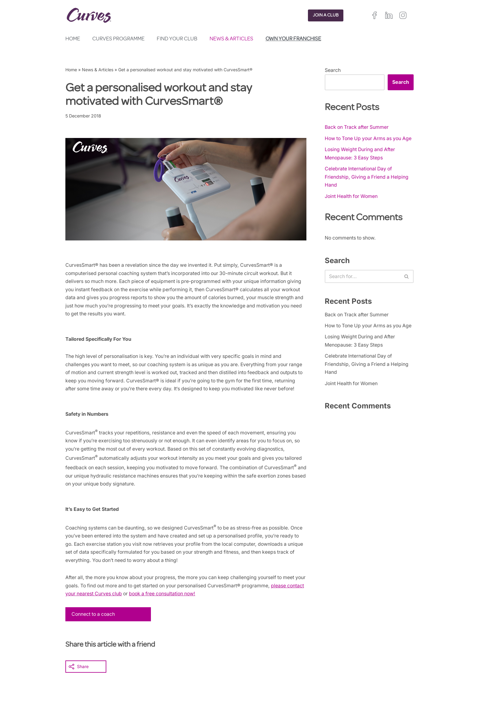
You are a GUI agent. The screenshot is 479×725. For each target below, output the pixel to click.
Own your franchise (293, 39)
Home (72, 39)
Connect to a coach (94, 629)
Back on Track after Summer (357, 127)
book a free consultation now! (184, 608)
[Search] (362, 287)
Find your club (177, 39)
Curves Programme (118, 39)
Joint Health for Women (352, 206)
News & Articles (231, 39)
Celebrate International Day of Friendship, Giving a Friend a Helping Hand (367, 186)
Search (333, 70)
